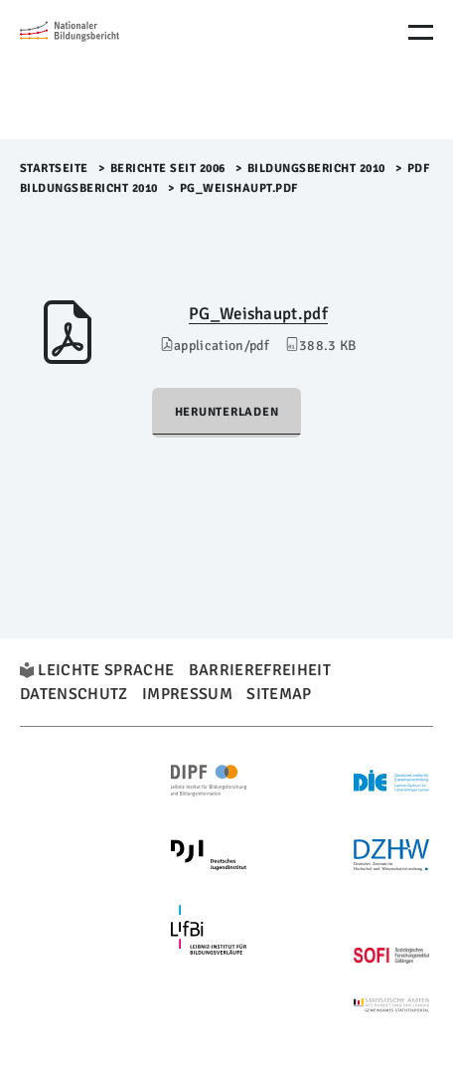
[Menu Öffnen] (420, 32)
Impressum (187, 694)
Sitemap (278, 694)
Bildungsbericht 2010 (316, 168)
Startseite (54, 168)
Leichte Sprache (106, 670)
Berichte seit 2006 (168, 168)
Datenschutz (74, 694)
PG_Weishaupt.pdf (258, 313)
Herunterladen (227, 412)
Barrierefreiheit (260, 670)
